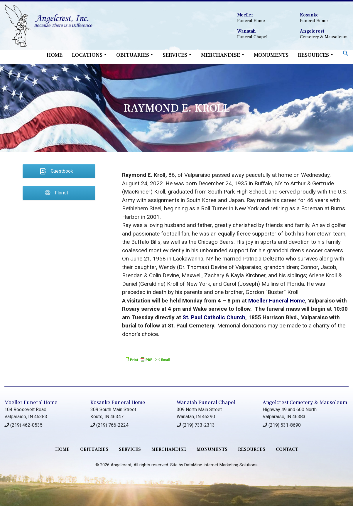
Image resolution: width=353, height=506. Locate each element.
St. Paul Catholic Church (214, 317)
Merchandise (220, 54)
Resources (313, 54)
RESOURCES (251, 449)
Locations (87, 54)
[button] (346, 53)
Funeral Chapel (261, 34)
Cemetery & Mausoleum (324, 34)
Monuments (271, 54)
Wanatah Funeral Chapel (206, 402)
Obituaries (132, 54)
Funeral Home (261, 17)
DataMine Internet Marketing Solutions (221, 465)
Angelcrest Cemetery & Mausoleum (305, 402)
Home (55, 54)
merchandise (168, 449)
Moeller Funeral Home (276, 300)
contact (287, 449)
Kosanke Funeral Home (117, 402)
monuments (212, 449)
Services (175, 54)
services (130, 449)
